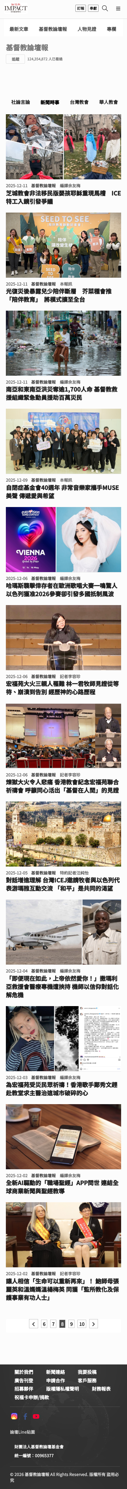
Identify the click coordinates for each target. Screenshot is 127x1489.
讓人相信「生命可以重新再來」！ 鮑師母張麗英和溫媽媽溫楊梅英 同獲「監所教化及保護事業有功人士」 (62, 1289)
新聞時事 (49, 102)
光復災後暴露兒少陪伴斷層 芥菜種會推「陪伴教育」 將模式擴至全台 (58, 295)
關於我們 (23, 1371)
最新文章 (18, 29)
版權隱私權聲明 (62, 1388)
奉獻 (93, 8)
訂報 (80, 8)
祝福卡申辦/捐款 (31, 1397)
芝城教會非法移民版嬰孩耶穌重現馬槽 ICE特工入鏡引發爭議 (63, 197)
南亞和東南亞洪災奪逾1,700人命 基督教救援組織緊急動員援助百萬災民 (61, 393)
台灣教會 (79, 101)
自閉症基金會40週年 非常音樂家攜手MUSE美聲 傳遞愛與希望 (62, 491)
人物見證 (86, 29)
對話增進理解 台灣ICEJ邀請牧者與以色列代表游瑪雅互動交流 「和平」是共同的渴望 (63, 884)
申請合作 (55, 1380)
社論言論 (20, 101)
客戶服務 (87, 1380)
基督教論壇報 (53, 29)
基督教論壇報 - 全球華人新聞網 (16, 8)
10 (81, 1323)
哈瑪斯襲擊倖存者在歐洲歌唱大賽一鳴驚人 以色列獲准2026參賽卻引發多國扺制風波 (61, 590)
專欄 (111, 29)
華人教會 (108, 101)
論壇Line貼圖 (22, 1432)
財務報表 (101, 1388)
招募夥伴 (23, 1388)
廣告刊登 (23, 1380)
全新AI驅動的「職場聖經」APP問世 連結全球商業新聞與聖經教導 (62, 1187)
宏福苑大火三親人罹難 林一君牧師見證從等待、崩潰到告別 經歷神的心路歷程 (62, 688)
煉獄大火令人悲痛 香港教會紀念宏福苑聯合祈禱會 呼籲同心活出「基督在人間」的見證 (62, 786)
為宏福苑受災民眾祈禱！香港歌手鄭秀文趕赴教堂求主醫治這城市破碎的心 (61, 1089)
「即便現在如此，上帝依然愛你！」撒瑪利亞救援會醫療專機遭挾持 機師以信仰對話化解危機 (62, 986)
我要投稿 (87, 1371)
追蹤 (15, 59)
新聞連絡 (55, 1371)
